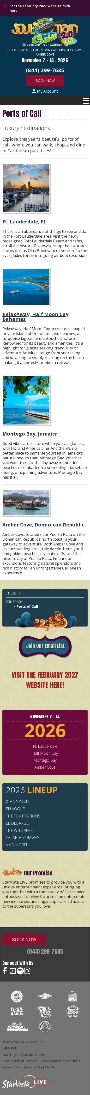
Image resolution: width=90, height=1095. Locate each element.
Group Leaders (34, 1055)
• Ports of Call (26, 606)
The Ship (13, 593)
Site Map (51, 1067)
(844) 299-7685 (45, 951)
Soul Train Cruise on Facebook (6, 971)
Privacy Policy (11, 1067)
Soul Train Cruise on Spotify (20, 971)
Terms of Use (33, 1067)
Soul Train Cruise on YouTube (13, 971)
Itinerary (14, 601)
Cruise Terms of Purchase (19, 1061)
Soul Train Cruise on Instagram (27, 971)
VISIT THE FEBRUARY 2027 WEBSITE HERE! (45, 680)
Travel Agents (11, 1055)
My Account (45, 91)
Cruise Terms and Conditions (60, 1061)
